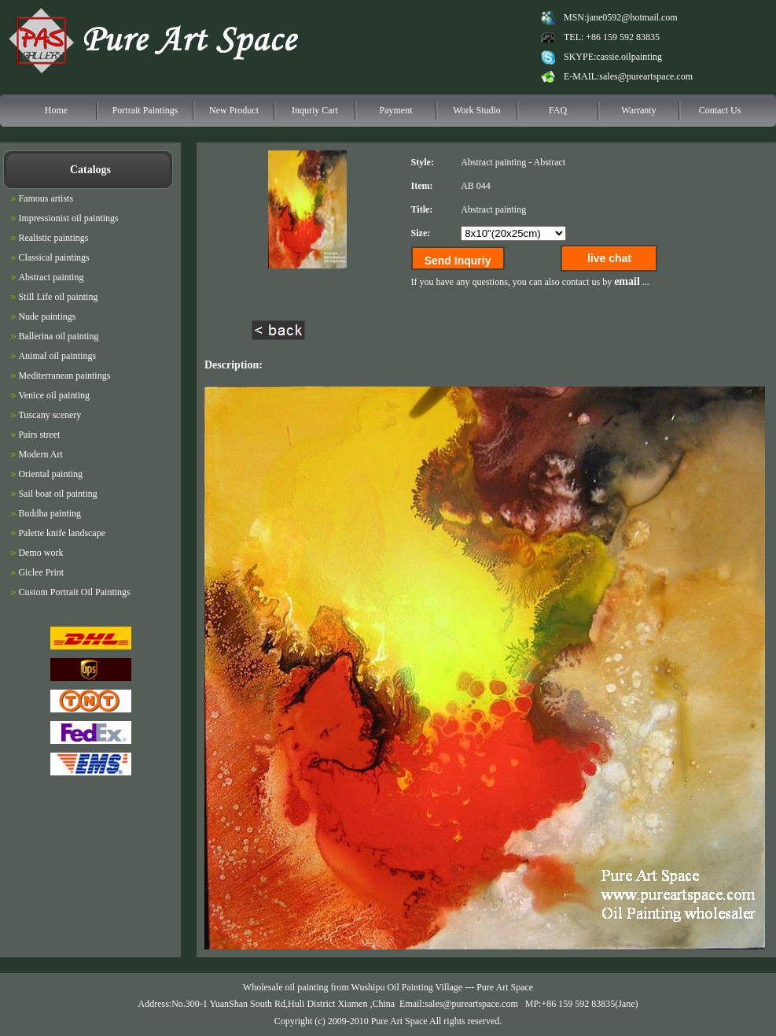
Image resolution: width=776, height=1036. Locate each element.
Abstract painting (493, 162)
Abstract (549, 162)
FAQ (558, 110)
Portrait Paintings (145, 110)
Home (56, 110)
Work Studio (477, 110)
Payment (396, 110)
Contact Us (720, 110)
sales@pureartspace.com (646, 76)
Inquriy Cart (315, 110)
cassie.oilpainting (629, 56)
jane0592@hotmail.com (632, 17)
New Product (234, 110)
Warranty (638, 110)
